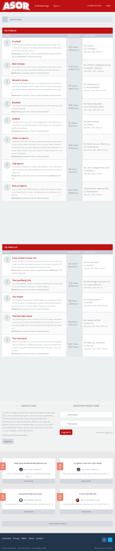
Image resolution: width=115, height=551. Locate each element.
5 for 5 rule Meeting (87, 494)
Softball (16, 118)
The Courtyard (19, 338)
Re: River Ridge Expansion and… (98, 281)
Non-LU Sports (19, 185)
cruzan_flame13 (94, 284)
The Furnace (10, 30)
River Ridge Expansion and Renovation (30, 463)
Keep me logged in (103, 432)
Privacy (16, 538)
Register (8, 441)
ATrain (89, 302)
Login (108, 5)
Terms (31, 538)
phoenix (90, 170)
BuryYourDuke (43, 54)
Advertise (6, 538)
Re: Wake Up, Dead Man (94, 342)
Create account (94, 5)
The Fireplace (11, 247)
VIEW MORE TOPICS (57, 523)
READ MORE (28, 481)
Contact (39, 538)
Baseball (16, 102)
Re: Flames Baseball (93, 103)
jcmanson (26, 54)
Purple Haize (92, 147)
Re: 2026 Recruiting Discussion (97, 65)
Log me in (66, 432)
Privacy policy (21, 435)
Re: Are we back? (91, 262)
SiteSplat (27, 548)
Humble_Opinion (94, 68)
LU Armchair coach (95, 106)
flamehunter (92, 191)
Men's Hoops (18, 63)
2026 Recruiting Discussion (30, 494)
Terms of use (8, 435)
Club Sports (18, 163)
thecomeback (93, 87)
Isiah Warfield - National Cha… (97, 188)
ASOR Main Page (42, 5)
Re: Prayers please (92, 299)
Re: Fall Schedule (91, 121)
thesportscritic (55, 95)
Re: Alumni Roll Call (92, 320)
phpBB (43, 548)
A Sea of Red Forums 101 (24, 258)
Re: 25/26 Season (91, 84)
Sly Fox (34, 54)
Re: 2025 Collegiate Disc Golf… (97, 167)
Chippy (90, 124)
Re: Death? (88, 45)
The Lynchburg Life (21, 280)
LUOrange (91, 48)
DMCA (24, 538)
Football (16, 41)
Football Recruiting (34, 57)
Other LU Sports (20, 138)
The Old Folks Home (22, 316)
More (57, 5)
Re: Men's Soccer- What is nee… (98, 144)
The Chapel (17, 296)
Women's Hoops (20, 80)
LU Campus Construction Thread (88, 463)
